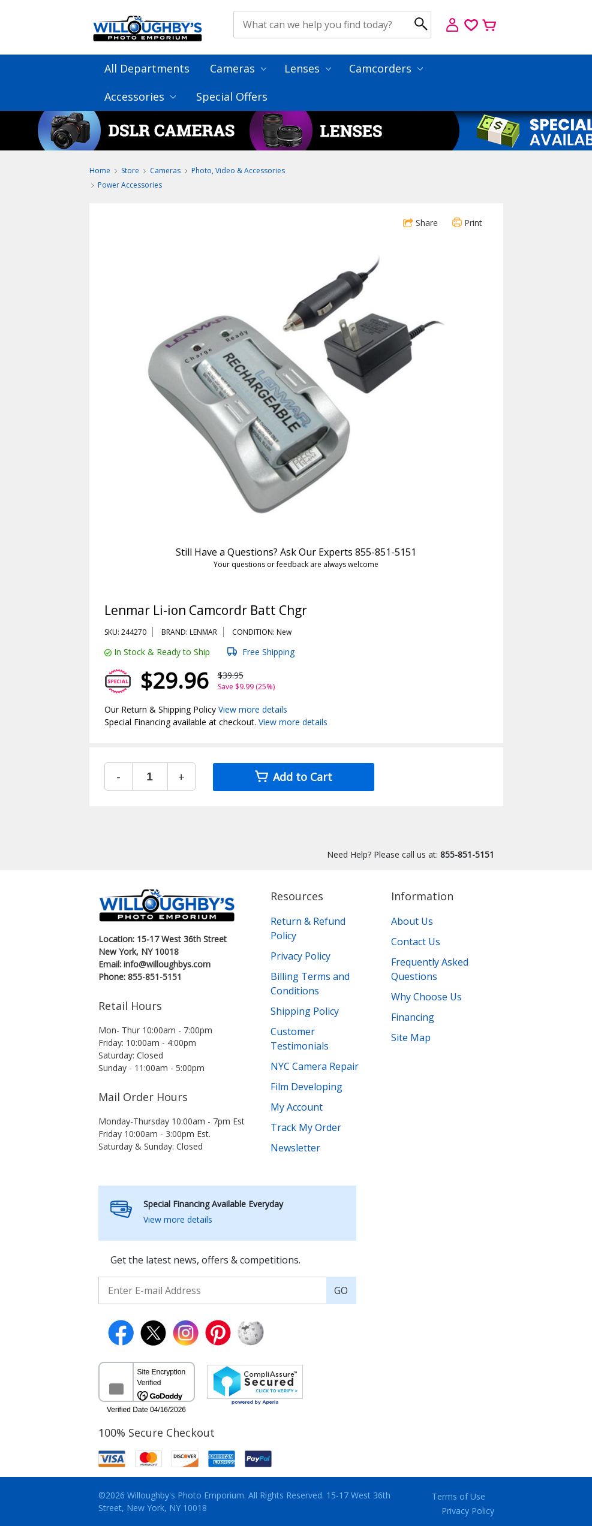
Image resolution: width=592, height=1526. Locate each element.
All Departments (147, 68)
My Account (297, 1107)
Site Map (411, 1037)
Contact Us (415, 941)
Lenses (307, 68)
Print (467, 222)
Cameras (238, 68)
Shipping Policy (305, 1011)
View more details (252, 709)
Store (130, 170)
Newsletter (295, 1147)
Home (99, 170)
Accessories (140, 96)
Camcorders (386, 68)
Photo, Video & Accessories (238, 170)
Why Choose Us (426, 996)
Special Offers (232, 96)
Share (420, 222)
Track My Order (306, 1127)
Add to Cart (293, 777)
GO (341, 1290)
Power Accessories (130, 185)
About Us (412, 921)
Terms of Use (458, 1496)
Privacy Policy (300, 956)
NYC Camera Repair (315, 1066)
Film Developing (306, 1086)
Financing (412, 1017)
